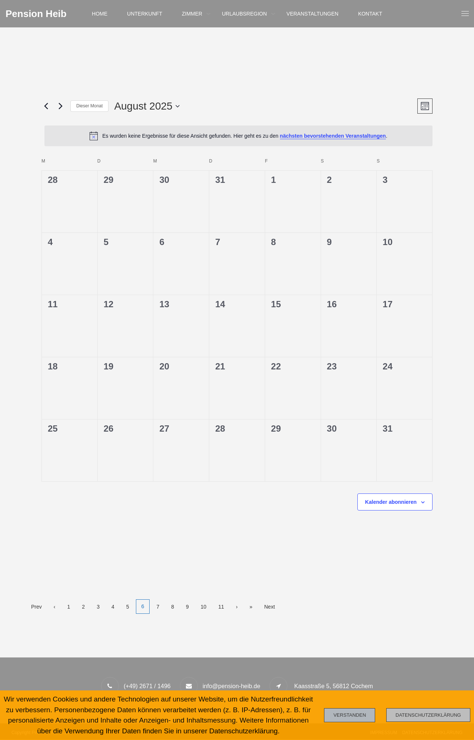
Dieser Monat (89, 105)
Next (271, 607)
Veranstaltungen (312, 14)
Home (99, 14)
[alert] (238, 135)
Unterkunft (144, 14)
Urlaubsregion (244, 14)
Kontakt (370, 14)
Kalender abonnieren (391, 502)
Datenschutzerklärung (428, 715)
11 (223, 607)
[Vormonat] (45, 106)
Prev (36, 607)
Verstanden (349, 715)
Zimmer (192, 14)
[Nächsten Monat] (60, 106)
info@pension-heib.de (231, 686)
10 (205, 607)
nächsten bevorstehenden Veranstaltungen (333, 136)
